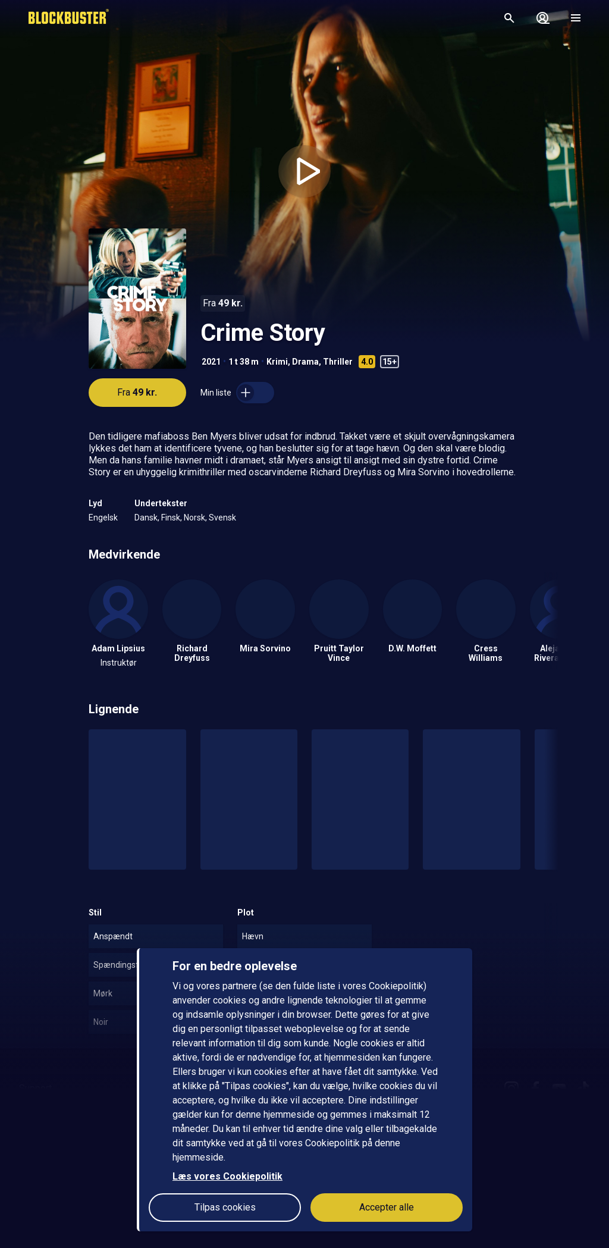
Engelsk (103, 517)
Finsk (170, 517)
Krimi (277, 361)
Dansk (146, 517)
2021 (211, 361)
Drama (305, 361)
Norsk (194, 517)
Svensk (222, 517)
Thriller (338, 361)
